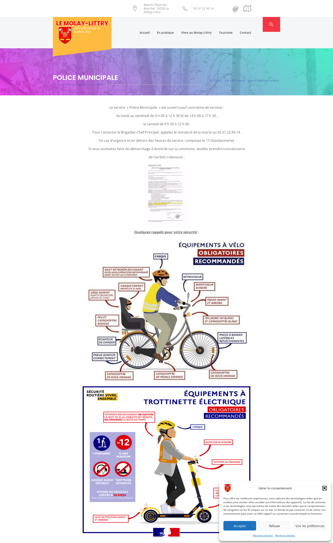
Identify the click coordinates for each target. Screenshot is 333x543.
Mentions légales (263, 535)
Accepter (240, 526)
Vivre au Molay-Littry (204, 24)
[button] (324, 488)
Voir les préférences (309, 526)
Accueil (153, 24)
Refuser (274, 526)
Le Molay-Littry (82, 23)
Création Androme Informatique (127, 537)
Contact (254, 24)
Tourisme (234, 24)
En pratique (173, 24)
